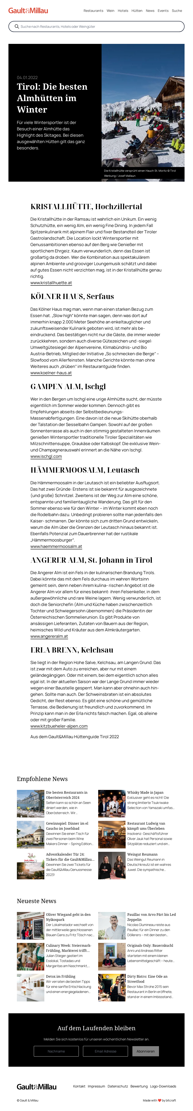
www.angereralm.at (49, 636)
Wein (110, 10)
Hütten (137, 10)
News (150, 10)
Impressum (96, 1086)
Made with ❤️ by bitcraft (159, 1100)
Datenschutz (118, 1086)
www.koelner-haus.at (51, 373)
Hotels (123, 10)
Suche (177, 10)
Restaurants (93, 10)
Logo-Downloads (163, 1086)
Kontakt (79, 1086)
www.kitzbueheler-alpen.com (59, 726)
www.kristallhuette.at (51, 282)
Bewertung (139, 1086)
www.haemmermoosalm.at (56, 546)
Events (163, 10)
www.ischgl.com (46, 456)
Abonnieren (146, 1051)
